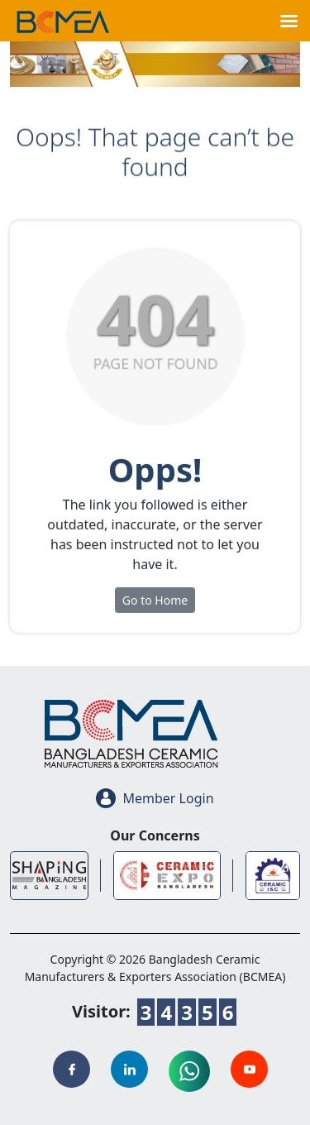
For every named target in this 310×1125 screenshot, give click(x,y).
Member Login (154, 798)
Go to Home (155, 604)
